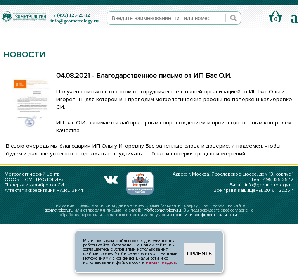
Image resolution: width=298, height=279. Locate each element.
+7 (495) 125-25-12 (70, 15)
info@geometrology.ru (74, 21)
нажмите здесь (161, 262)
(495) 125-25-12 (278, 180)
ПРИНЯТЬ (199, 254)
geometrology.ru (59, 210)
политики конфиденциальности (205, 214)
